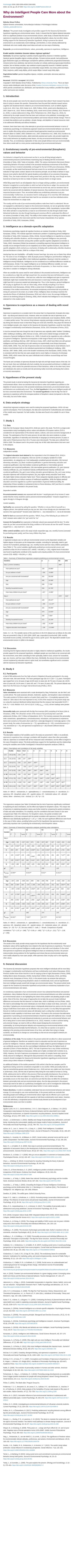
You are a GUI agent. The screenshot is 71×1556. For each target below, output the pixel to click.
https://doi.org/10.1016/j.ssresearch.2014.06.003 (19, 1336)
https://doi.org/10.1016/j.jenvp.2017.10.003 (17, 1415)
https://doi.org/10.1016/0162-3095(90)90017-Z (27, 1465)
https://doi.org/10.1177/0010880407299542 (40, 1250)
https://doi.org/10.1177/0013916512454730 (24, 1441)
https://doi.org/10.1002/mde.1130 (14, 1317)
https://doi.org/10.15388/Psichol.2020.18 (37, 7)
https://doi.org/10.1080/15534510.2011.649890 (19, 1450)
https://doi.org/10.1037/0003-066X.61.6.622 (39, 1370)
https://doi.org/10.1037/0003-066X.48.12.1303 (52, 1232)
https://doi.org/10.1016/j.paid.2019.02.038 (17, 1226)
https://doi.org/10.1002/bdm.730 (45, 1349)
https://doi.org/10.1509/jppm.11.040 (34, 1258)
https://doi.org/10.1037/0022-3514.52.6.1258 (56, 1355)
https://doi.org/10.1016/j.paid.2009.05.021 (37, 1342)
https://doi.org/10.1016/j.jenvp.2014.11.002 (36, 1202)
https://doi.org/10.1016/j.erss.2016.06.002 (35, 1379)
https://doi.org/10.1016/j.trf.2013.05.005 (16, 1287)
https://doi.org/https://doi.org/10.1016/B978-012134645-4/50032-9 (37, 1364)
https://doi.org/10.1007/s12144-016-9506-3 (43, 1406)
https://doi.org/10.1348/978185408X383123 (38, 1433)
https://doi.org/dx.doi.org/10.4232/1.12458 (45, 1217)
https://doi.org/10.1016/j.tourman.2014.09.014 (18, 1278)
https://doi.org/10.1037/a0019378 (26, 1323)
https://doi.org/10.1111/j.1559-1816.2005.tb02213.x (34, 1304)
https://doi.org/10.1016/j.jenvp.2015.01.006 (44, 1424)
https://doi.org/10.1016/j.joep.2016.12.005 (17, 1211)
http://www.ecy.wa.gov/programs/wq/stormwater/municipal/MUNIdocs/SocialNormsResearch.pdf (35, 1269)
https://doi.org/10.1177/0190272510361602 (27, 1330)
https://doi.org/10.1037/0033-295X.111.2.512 (31, 1311)
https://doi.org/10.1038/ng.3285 (46, 1391)
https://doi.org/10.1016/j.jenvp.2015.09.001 (17, 1459)
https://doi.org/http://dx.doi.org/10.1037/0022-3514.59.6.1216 (45, 1241)
